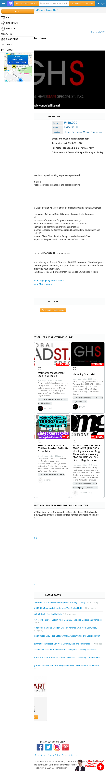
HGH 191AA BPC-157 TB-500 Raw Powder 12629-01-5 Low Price (53, 448)
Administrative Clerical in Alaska (51, 475)
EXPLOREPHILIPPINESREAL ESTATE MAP (18, 60)
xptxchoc (47, 480)
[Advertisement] (53, 19)
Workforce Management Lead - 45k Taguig (51, 374)
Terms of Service (69, 755)
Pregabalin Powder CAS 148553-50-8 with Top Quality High (35, 614)
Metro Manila (37, 10)
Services (8, 29)
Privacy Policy (53, 755)
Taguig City (51, 10)
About (43, 755)
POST (17, 11)
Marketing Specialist (84, 374)
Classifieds (9, 39)
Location (76, 3)
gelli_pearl (48, 408)
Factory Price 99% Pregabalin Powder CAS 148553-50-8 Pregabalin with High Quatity (46, 602)
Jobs (6, 18)
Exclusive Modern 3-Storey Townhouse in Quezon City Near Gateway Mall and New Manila (49, 644)
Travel (7, 45)
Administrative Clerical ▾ (26, 3)
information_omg (85, 493)
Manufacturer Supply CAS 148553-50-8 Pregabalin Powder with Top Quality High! (45, 608)
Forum (7, 50)
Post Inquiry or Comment (53, 310)
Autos (6, 34)
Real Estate (9, 23)
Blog (37, 755)
